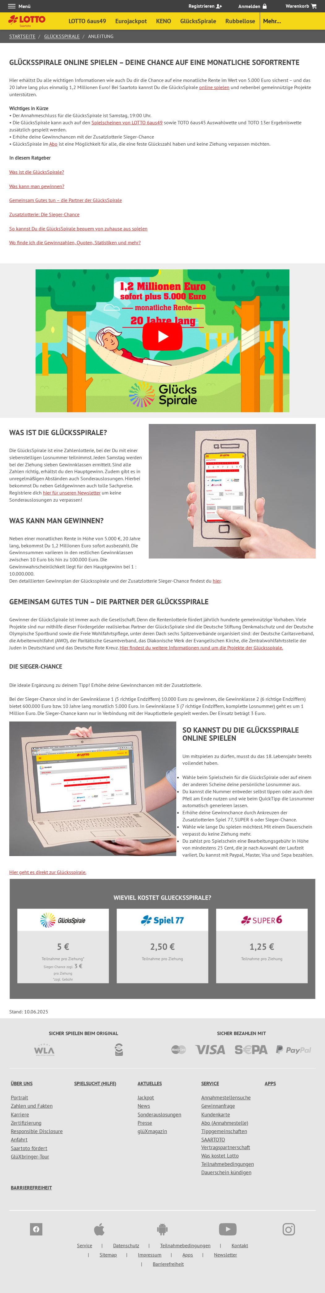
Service (210, 1083)
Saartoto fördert (29, 1148)
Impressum (149, 1255)
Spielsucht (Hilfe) (95, 1083)
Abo (53, 144)
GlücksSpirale (62, 36)
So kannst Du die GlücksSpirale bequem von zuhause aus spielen (78, 228)
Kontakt (240, 1245)
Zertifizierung (26, 1123)
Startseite (22, 36)
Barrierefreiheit (31, 1187)
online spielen (214, 87)
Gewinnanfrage (218, 1105)
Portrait (19, 1097)
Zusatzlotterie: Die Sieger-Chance (44, 214)
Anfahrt (19, 1139)
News (144, 1105)
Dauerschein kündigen (226, 1172)
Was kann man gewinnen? (36, 186)
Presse (145, 1123)
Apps (270, 1083)
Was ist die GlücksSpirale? (36, 172)
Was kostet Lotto (220, 1155)
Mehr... (272, 21)
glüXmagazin (152, 1131)
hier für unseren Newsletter (71, 493)
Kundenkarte (215, 1114)
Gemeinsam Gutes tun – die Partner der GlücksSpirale (65, 200)
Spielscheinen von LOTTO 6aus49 (127, 122)
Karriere (20, 1114)
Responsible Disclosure (37, 1131)
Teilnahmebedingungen (227, 1164)
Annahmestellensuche (226, 1097)
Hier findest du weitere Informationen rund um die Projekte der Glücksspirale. (201, 647)
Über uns (21, 1083)
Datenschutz (126, 1245)
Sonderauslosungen (159, 1114)
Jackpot (146, 1097)
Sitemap (108, 1255)
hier (216, 581)
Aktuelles (150, 1083)
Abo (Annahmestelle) (224, 1123)
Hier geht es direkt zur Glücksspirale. (47, 872)
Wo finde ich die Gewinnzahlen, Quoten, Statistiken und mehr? (75, 242)
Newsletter (225, 1255)
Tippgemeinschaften (224, 1131)
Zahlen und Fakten (32, 1105)
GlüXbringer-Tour (30, 1156)
